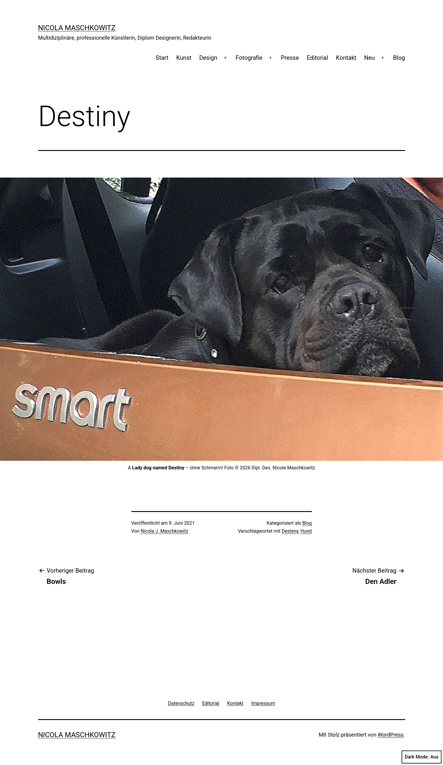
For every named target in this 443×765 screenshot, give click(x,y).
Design (208, 57)
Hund (306, 531)
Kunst (183, 57)
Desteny (290, 531)
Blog (399, 57)
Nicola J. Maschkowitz (164, 531)
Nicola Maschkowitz (77, 28)
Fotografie (249, 57)
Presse (290, 57)
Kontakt (346, 57)
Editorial (317, 57)
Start (162, 57)
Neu (369, 57)
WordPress (390, 735)
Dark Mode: (422, 757)
